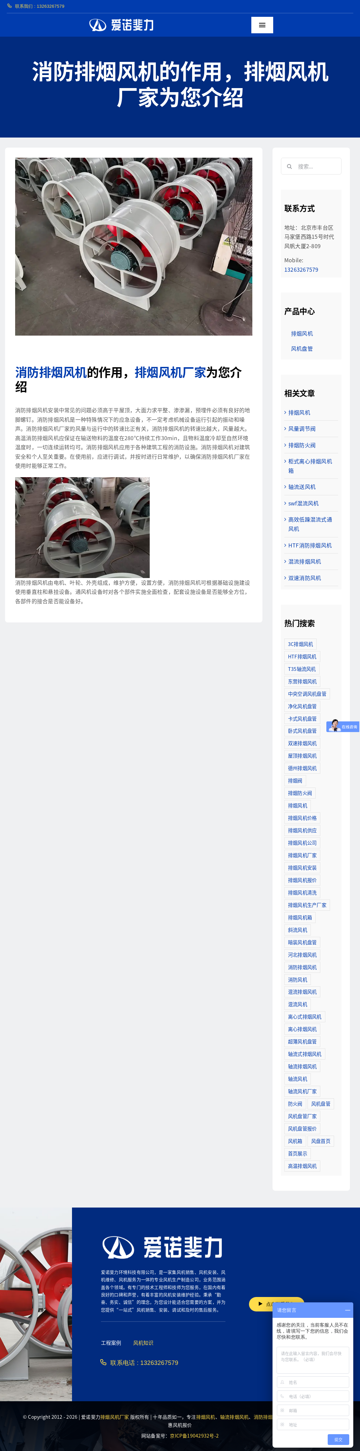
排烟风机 (299, 412)
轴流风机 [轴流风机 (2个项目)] (297, 1078)
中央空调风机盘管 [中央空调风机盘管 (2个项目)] (307, 693)
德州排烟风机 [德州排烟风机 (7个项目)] (302, 767)
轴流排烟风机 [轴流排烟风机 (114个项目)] (302, 1066)
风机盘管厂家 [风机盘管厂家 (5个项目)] (302, 1115)
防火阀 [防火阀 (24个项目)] (295, 1103)
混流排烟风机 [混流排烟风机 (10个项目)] (302, 991)
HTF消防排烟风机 (310, 545)
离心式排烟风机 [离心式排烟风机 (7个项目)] (305, 1016)
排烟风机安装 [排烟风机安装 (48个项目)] (302, 867)
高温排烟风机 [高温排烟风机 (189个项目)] (302, 1165)
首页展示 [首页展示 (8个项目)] (297, 1153)
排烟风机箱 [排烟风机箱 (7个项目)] (300, 917)
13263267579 (301, 269)
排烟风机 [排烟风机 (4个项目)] (297, 805)
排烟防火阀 (302, 445)
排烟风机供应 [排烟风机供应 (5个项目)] (302, 830)
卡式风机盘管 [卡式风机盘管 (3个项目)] (302, 718)
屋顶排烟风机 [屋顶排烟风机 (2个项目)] (302, 755)
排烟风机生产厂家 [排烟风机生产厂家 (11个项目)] (307, 904)
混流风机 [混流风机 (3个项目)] (297, 1003)
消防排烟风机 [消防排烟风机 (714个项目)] (302, 966)
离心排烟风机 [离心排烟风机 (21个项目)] (302, 1028)
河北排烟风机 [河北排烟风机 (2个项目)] (302, 954)
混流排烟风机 (304, 561)
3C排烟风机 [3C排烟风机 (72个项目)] (300, 643)
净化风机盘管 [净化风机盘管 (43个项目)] (302, 706)
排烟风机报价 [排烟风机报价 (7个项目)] (302, 879)
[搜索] (289, 166)
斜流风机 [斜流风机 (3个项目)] (297, 929)
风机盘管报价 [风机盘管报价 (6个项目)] (302, 1128)
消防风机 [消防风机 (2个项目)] (297, 979)
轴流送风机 (302, 487)
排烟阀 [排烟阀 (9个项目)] (295, 780)
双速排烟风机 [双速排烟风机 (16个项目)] (302, 743)
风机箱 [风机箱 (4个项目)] (295, 1140)
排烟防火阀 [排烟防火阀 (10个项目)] (300, 792)
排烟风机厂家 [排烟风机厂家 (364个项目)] (302, 854)
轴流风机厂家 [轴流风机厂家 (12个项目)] (302, 1091)
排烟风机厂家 (170, 371)
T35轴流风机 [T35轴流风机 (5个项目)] (302, 668)
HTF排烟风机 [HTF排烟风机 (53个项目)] (302, 656)
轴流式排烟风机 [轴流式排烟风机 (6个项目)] (305, 1053)
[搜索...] (311, 166)
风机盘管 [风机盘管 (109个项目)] (320, 1103)
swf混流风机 (303, 503)
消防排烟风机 (51, 371)
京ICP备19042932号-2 (194, 1435)
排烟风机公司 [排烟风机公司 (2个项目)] (302, 842)
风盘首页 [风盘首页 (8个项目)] (320, 1140)
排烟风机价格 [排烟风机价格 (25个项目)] (302, 817)
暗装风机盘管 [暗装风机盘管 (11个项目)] (302, 942)
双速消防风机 (304, 578)
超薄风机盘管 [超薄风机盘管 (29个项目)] (302, 1041)
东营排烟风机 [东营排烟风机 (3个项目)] (302, 681)
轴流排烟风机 (234, 1416)
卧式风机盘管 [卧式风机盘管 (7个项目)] (302, 730)
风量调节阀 (302, 428)
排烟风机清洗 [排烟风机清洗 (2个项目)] (302, 892)
